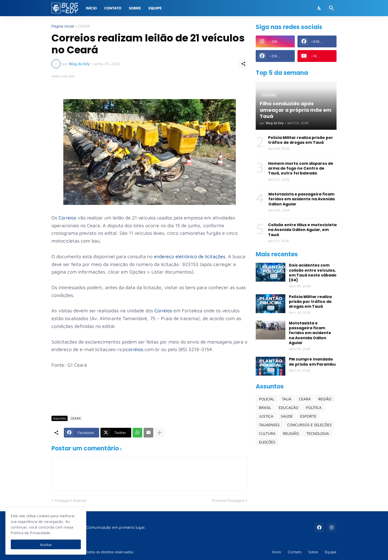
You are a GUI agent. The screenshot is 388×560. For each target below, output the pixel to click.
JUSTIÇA (266, 416)
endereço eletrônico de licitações (189, 256)
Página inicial (62, 26)
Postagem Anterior (71, 500)
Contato (112, 8)
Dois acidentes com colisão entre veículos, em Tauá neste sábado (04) (313, 272)
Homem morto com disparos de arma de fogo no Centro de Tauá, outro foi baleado (300, 168)
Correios (67, 217)
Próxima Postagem (228, 500)
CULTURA (267, 433)
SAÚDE (287, 416)
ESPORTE (308, 416)
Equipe (155, 8)
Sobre (135, 8)
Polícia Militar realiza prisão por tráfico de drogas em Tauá (300, 140)
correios (134, 349)
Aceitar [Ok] (46, 544)
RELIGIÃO (291, 433)
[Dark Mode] (319, 8)
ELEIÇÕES (267, 442)
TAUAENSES (269, 424)
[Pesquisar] (331, 8)
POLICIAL (266, 399)
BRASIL (265, 407)
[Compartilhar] (243, 64)
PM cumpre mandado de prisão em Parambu (312, 361)
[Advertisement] (149, 396)
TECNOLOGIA (317, 433)
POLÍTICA (313, 407)
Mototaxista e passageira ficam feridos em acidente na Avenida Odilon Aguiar (301, 199)
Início (91, 8)
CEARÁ (84, 26)
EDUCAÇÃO (288, 407)
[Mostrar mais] (159, 433)
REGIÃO (324, 399)
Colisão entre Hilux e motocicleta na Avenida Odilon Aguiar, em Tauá (302, 229)
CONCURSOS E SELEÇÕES (309, 424)
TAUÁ (286, 399)
